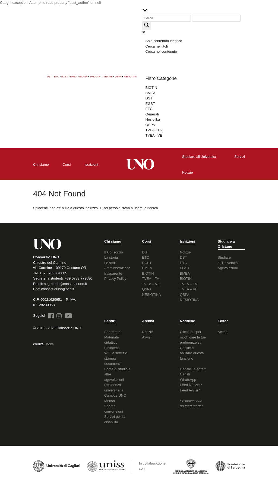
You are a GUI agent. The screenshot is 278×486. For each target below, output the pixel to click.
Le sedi (110, 263)
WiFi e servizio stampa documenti (115, 358)
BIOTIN (83, 76)
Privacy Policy (115, 279)
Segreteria (112, 332)
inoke (49, 344)
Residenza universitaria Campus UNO (115, 390)
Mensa (109, 401)
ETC (56, 76)
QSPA (118, 76)
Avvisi (146, 337)
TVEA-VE (107, 76)
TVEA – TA (150, 279)
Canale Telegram (193, 369)
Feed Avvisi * (190, 390)
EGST (64, 76)
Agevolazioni (228, 268)
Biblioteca (111, 348)
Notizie (185, 252)
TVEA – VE (151, 284)
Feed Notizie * (191, 385)
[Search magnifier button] (146, 26)
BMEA (73, 76)
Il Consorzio (113, 252)
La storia (111, 257)
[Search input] (166, 18)
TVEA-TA (95, 76)
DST (49, 76)
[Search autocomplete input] (216, 18)
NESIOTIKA (130, 76)
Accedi (223, 332)
